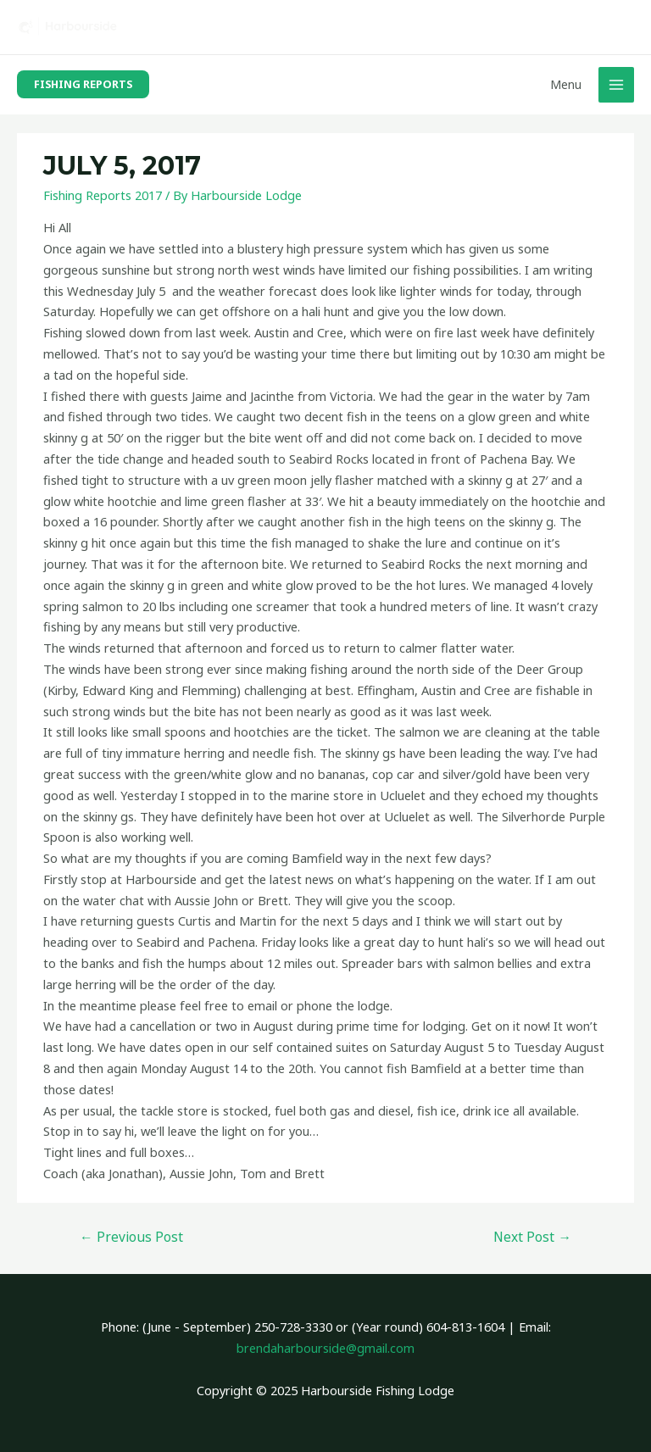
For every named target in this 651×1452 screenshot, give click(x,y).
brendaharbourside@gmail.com (325, 1347)
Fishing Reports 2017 (102, 194)
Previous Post (131, 1236)
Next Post (532, 1236)
